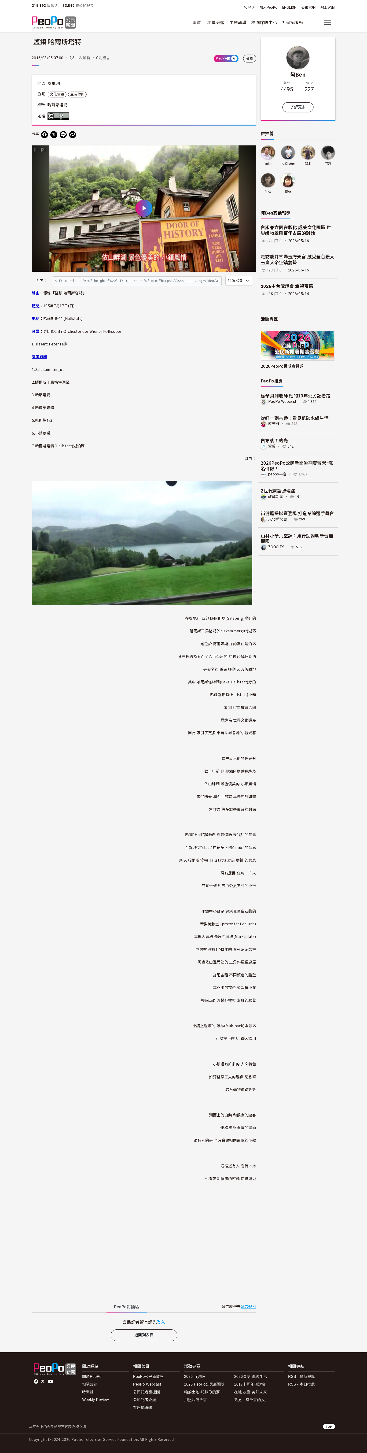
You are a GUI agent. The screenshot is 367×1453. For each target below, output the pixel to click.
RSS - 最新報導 (301, 1377)
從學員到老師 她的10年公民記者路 (295, 395)
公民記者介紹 (144, 1400)
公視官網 (308, 7)
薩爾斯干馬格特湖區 (52, 382)
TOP (329, 1426)
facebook (36, 1381)
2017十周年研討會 (250, 1384)
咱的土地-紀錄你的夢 (202, 1392)
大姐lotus (288, 163)
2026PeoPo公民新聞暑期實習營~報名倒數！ (297, 465)
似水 (308, 163)
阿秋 (268, 191)
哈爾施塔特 (44, 407)
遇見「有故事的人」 (251, 1400)
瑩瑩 (272, 446)
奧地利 (54, 83)
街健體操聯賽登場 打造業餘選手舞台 (297, 513)
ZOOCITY (276, 547)
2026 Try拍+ (195, 1377)
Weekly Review (95, 1400)
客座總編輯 (142, 1407)
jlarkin (268, 163)
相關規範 (89, 1384)
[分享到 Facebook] (44, 134)
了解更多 (297, 107)
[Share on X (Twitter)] (53, 134)
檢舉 (249, 58)
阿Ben (298, 74)
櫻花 (288, 191)
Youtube (51, 1381)
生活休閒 (77, 94)
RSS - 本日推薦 (301, 1384)
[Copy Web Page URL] (72, 134)
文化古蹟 (57, 94)
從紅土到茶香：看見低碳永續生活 (295, 418)
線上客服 (327, 7)
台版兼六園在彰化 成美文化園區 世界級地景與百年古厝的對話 (296, 230)
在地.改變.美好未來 (250, 1392)
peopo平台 (277, 474)
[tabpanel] (144, 1322)
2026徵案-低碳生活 (250, 1377)
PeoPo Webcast (282, 401)
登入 (251, 7)
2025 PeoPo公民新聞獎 (204, 1384)
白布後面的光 (274, 440)
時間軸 (88, 1392)
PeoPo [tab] (126, 1306)
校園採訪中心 (264, 22)
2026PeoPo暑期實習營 (282, 366)
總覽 (196, 22)
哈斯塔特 (42, 394)
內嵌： (41, 280)
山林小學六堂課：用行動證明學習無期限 (297, 538)
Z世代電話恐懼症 (278, 490)
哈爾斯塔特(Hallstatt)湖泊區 (60, 446)
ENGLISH (289, 7)
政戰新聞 (275, 496)
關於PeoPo (92, 1377)
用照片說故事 (195, 1400)
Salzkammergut (49, 369)
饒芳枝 (274, 424)
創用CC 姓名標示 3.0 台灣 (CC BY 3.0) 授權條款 (59, 116)
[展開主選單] (327, 22)
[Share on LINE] (63, 134)
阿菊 (328, 163)
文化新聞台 (277, 519)
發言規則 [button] (248, 1307)
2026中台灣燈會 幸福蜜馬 (287, 286)
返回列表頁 (144, 1335)
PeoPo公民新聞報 (148, 1377)
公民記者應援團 (146, 1392)
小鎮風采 (42, 433)
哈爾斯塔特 (57, 105)
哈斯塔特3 (44, 420)
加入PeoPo (269, 7)
